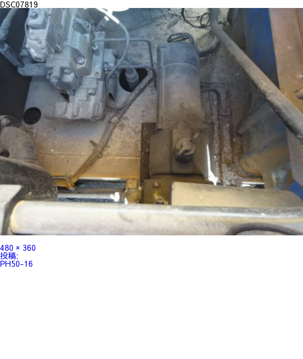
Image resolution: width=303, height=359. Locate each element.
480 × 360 (18, 247)
